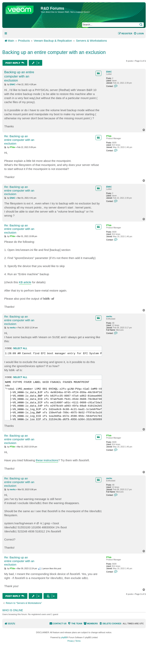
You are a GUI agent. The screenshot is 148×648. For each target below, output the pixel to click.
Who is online (12, 610)
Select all (20, 348)
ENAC (109, 72)
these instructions (47, 460)
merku (109, 316)
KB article (25, 282)
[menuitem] (139, 33)
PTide (108, 136)
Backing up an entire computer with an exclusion (54, 52)
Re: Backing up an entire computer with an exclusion (19, 139)
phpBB (64, 637)
